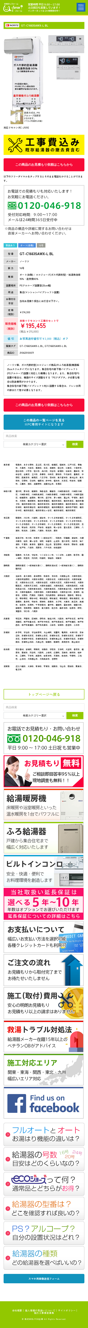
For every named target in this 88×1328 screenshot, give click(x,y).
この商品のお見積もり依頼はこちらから (44, 164)
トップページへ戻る (44, 694)
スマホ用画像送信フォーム (44, 1278)
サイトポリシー (67, 1310)
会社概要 (17, 1310)
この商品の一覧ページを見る (44, 422)
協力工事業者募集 (44, 1312)
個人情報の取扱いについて (40, 1310)
